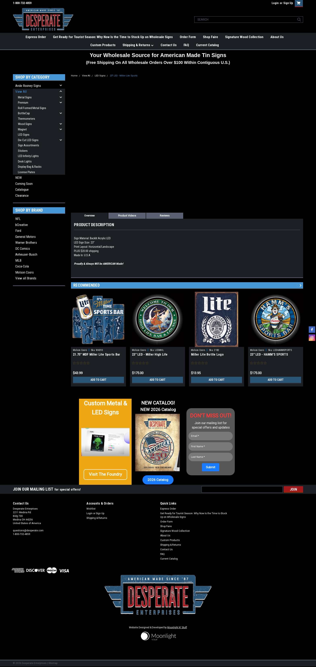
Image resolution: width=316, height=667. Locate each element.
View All (21, 91)
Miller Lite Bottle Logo (207, 354)
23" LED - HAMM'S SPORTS (269, 354)
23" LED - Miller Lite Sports (123, 75)
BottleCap (24, 113)
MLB (18, 260)
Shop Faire (210, 37)
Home (74, 75)
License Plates (26, 172)
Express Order (36, 37)
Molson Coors (24, 272)
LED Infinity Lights (28, 156)
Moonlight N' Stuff (177, 627)
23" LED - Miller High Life (150, 354)
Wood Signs (25, 124)
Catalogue (22, 189)
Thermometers (26, 119)
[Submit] (210, 467)
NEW (18, 178)
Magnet (22, 129)
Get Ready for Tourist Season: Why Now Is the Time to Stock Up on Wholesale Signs (113, 37)
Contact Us (169, 45)
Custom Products (102, 45)
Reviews (164, 215)
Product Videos (127, 215)
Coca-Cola (22, 266)
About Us (277, 37)
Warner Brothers (26, 242)
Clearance (22, 196)
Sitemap (52, 663)
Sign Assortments (28, 145)
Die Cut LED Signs (28, 140)
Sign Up (288, 3)
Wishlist (91, 508)
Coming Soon (24, 184)
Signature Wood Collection (244, 37)
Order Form (188, 37)
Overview (89, 215)
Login (275, 3)
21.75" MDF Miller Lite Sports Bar (96, 354)
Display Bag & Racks (30, 167)
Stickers (23, 151)
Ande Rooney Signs (28, 86)
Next (301, 285)
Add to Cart (98, 379)
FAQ (186, 45)
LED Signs (23, 134)
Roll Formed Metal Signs (32, 108)
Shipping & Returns (138, 45)
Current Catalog (207, 45)
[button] (105, 476)
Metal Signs (25, 97)
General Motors (25, 237)
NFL (18, 219)
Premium (23, 102)
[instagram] (312, 337)
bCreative (21, 225)
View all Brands (25, 278)
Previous (297, 285)
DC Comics (22, 249)
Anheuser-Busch (26, 254)
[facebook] (312, 329)
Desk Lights (25, 161)
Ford (18, 231)
